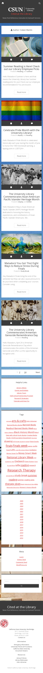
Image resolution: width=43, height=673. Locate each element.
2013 (21, 535)
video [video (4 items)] (36, 484)
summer (29, 71)
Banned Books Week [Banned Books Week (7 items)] (23, 428)
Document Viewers (21, 651)
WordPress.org (21, 565)
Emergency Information (21, 645)
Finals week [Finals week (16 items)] (20, 445)
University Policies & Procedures (21, 647)
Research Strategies (21, 398)
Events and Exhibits (21, 390)
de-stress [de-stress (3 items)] (34, 438)
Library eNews (21, 388)
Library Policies (21, 658)
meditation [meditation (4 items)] (33, 450)
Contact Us (21, 637)
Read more (23, 92)
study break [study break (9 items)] (21, 475)
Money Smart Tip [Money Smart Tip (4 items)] (12, 453)
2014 (21, 533)
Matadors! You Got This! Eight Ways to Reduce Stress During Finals (21, 244)
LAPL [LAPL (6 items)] (13, 450)
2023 (21, 509)
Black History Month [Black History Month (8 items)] (24, 432)
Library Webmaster (21, 660)
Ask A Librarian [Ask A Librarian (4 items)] (32, 421)
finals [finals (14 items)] (9, 445)
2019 (21, 519)
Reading (20, 71)
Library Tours (21, 393)
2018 (21, 522)
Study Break (25, 271)
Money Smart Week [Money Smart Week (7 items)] (27, 453)
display (20, 135)
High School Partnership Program (21, 396)
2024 (21, 506)
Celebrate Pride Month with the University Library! (21, 111)
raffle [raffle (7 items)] (17, 465)
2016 (21, 527)
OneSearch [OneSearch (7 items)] (20, 461)
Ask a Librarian (21, 662)
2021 (21, 514)
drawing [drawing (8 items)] (8, 441)
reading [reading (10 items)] (24, 465)
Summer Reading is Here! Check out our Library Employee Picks (21, 47)
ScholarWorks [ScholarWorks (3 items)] (10, 476)
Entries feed (21, 560)
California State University (21, 649)
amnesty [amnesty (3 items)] (8, 421)
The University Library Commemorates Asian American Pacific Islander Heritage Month (21, 174)
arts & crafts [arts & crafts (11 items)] (19, 420)
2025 (21, 503)
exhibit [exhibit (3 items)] (27, 441)
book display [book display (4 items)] (22, 435)
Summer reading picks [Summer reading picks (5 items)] (25, 480)
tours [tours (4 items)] (23, 484)
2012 (21, 538)
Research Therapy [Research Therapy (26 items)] (21, 470)
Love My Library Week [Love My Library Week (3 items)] (22, 450)
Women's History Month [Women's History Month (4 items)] (28, 487)
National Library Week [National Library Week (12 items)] (20, 457)
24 (25, 372)
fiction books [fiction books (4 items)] (34, 441)
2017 (21, 525)
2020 (21, 517)
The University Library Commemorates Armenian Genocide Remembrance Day (21, 310)
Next (38, 372)
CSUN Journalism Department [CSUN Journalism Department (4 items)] (21, 438)
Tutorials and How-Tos (21, 401)
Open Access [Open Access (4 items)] (29, 461)
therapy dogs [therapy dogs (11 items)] (13, 483)
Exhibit (29, 202)
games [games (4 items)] (30, 446)
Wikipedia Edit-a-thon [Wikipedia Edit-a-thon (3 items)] (13, 487)
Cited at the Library (21, 607)
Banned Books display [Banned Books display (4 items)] (14, 425)
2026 (21, 501)
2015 (21, 530)
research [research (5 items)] (32, 465)
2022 (21, 511)
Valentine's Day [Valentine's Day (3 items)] (29, 484)
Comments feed (21, 562)
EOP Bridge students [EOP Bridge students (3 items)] (19, 441)
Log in (21, 557)
